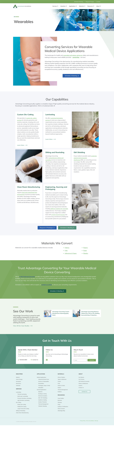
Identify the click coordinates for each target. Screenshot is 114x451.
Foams (59, 381)
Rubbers (60, 391)
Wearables (40, 387)
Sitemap (96, 420)
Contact (98, 1)
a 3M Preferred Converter (27, 276)
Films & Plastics (61, 377)
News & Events (61, 408)
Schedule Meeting (77, 1)
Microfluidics (41, 383)
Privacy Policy (83, 420)
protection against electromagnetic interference (85, 158)
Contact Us (81, 387)
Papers (59, 387)
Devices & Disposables (43, 381)
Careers (80, 385)
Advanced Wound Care (43, 379)
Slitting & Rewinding (20, 410)
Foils (59, 383)
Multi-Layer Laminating (22, 396)
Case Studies (61, 398)
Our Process (81, 379)
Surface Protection (42, 402)
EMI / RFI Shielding (42, 397)
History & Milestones (83, 383)
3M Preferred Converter (84, 381)
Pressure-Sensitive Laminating (24, 398)
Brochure (60, 400)
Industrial (18, 385)
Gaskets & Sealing (42, 399)
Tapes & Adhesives (62, 379)
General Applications (41, 389)
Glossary (60, 402)
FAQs (59, 404)
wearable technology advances (73, 55)
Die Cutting (18, 402)
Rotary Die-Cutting (21, 404)
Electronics (18, 383)
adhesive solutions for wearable (59, 208)
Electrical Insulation (42, 395)
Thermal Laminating (22, 394)
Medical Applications (41, 377)
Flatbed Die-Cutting (21, 406)
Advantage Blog (61, 410)
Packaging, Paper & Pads (44, 385)
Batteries (40, 391)
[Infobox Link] (58, 313)
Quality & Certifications (63, 406)
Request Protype (89, 1)
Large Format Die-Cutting (23, 408)
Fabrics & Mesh (61, 385)
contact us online (46, 285)
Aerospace (18, 381)
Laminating (18, 392)
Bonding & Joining (42, 393)
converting (75, 57)
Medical (18, 377)
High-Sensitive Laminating (23, 400)
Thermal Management (43, 404)
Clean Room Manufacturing (22, 412)
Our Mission (81, 377)
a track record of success (58, 214)
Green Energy (19, 379)
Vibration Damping (42, 406)
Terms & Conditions (90, 420)
